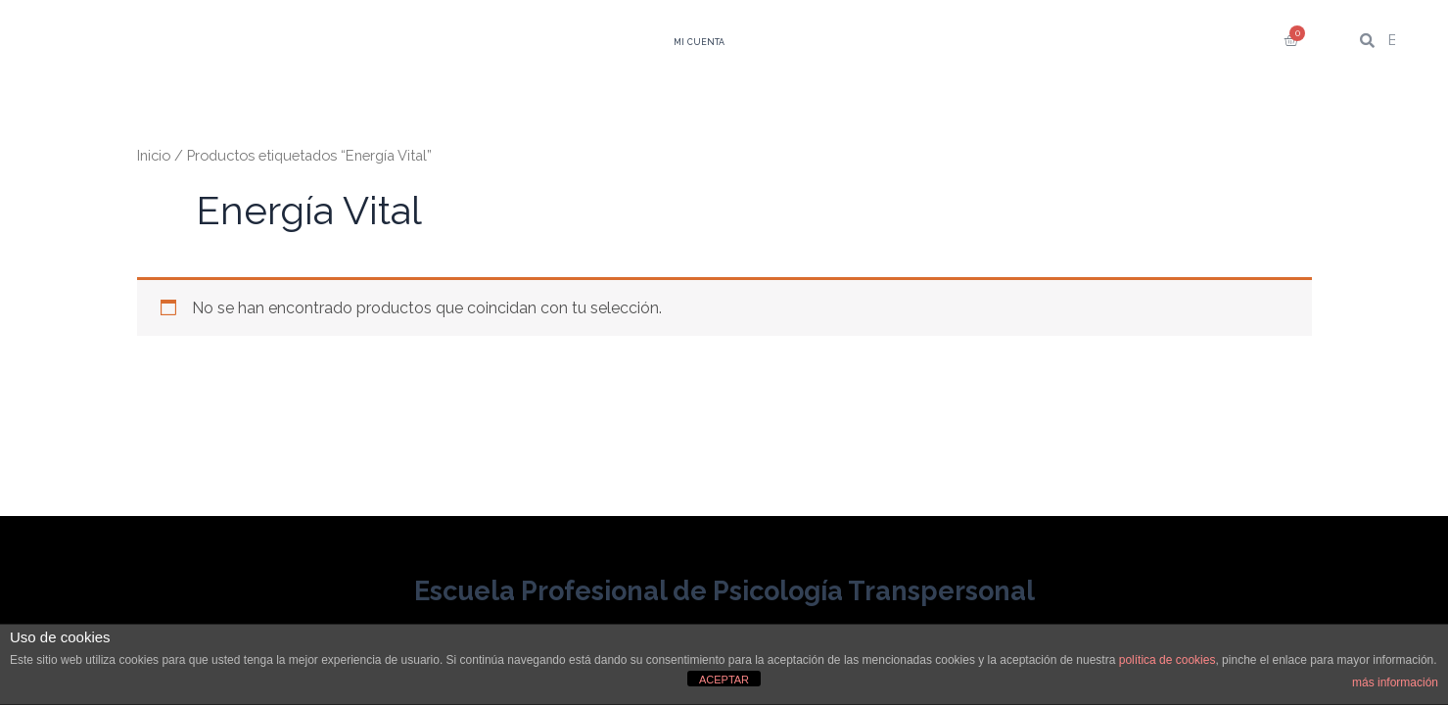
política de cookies (1167, 660)
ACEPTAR (724, 679)
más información (1395, 682)
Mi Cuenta (699, 42)
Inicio (153, 155)
